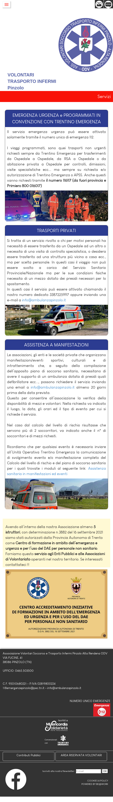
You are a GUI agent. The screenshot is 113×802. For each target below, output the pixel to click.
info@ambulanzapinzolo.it (44, 300)
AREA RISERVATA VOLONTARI (81, 755)
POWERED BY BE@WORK (94, 784)
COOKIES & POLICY (97, 780)
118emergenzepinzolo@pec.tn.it (23, 688)
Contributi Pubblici (28, 755)
